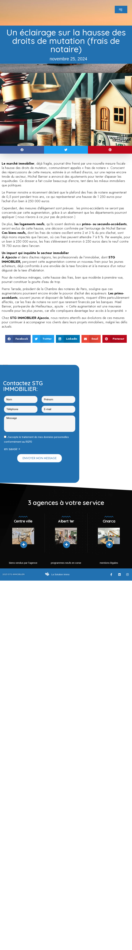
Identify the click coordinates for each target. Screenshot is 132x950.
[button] (22, 150)
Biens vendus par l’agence (23, 562)
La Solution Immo (59, 574)
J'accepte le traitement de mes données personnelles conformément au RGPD (36, 439)
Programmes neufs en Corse (66, 562)
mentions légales (109, 562)
